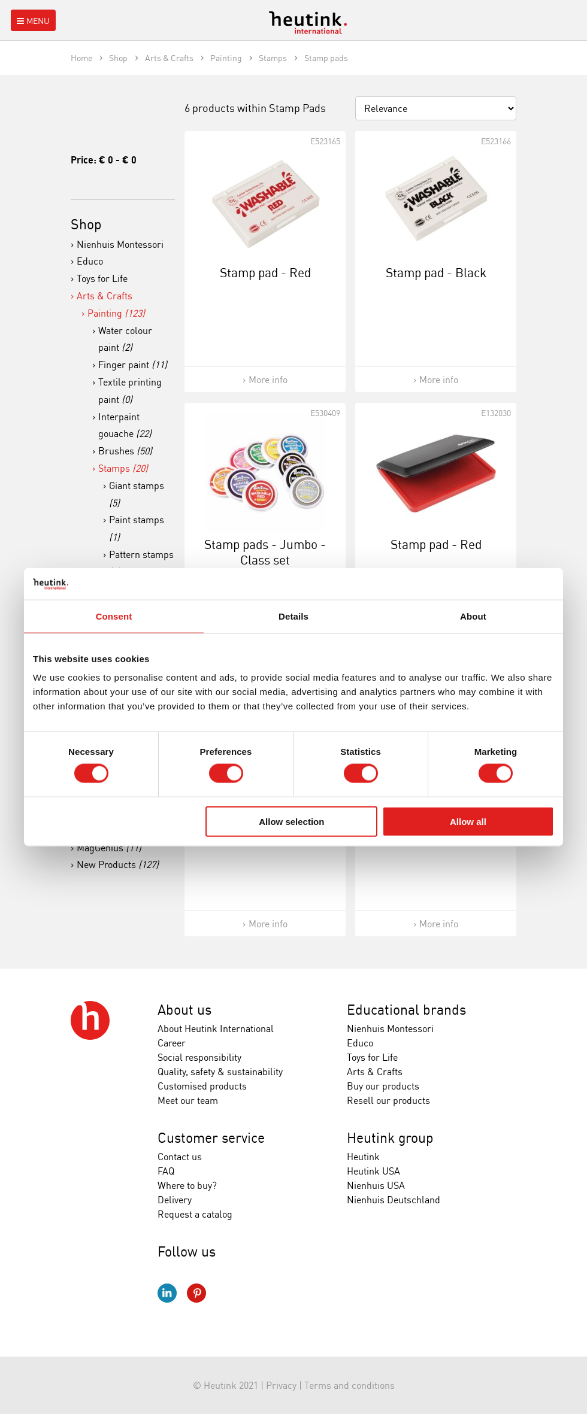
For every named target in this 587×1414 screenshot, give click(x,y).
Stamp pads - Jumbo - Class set (265, 551)
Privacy (281, 1385)
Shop (86, 224)
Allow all (468, 821)
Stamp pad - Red (265, 272)
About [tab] (473, 616)
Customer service (211, 1137)
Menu (32, 21)
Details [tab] (293, 616)
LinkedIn (167, 1293)
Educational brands (406, 1009)
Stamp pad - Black (436, 272)
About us (184, 1009)
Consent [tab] (114, 616)
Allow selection (291, 821)
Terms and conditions (349, 1385)
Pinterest (196, 1293)
